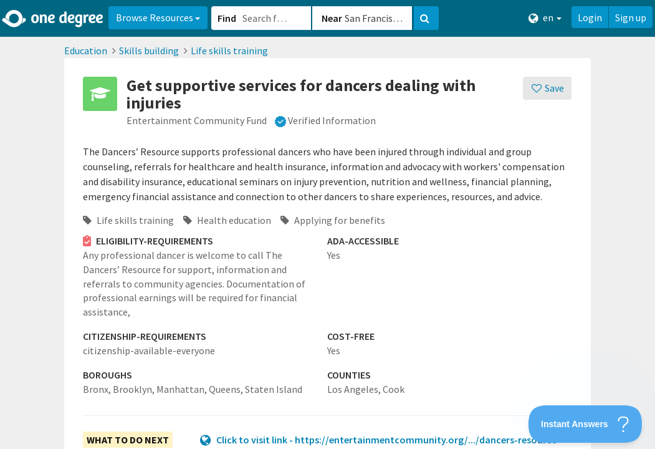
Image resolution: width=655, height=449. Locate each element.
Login (590, 17)
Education (85, 50)
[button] (327, 224)
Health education (227, 220)
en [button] (545, 17)
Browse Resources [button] (158, 17)
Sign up (630, 17)
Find (227, 18)
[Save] (547, 88)
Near (332, 18)
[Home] (53, 18)
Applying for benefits (332, 220)
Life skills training (229, 50)
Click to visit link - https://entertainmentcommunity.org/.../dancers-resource (386, 439)
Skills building (149, 50)
